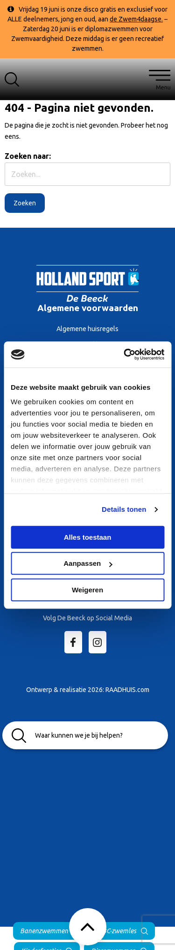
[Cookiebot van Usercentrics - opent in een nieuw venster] (124, 354)
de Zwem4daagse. (136, 19)
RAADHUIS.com (127, 689)
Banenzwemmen (44, 931)
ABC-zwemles (117, 931)
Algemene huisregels (87, 328)
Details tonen (124, 509)
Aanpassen (87, 563)
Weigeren (87, 590)
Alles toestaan (88, 537)
